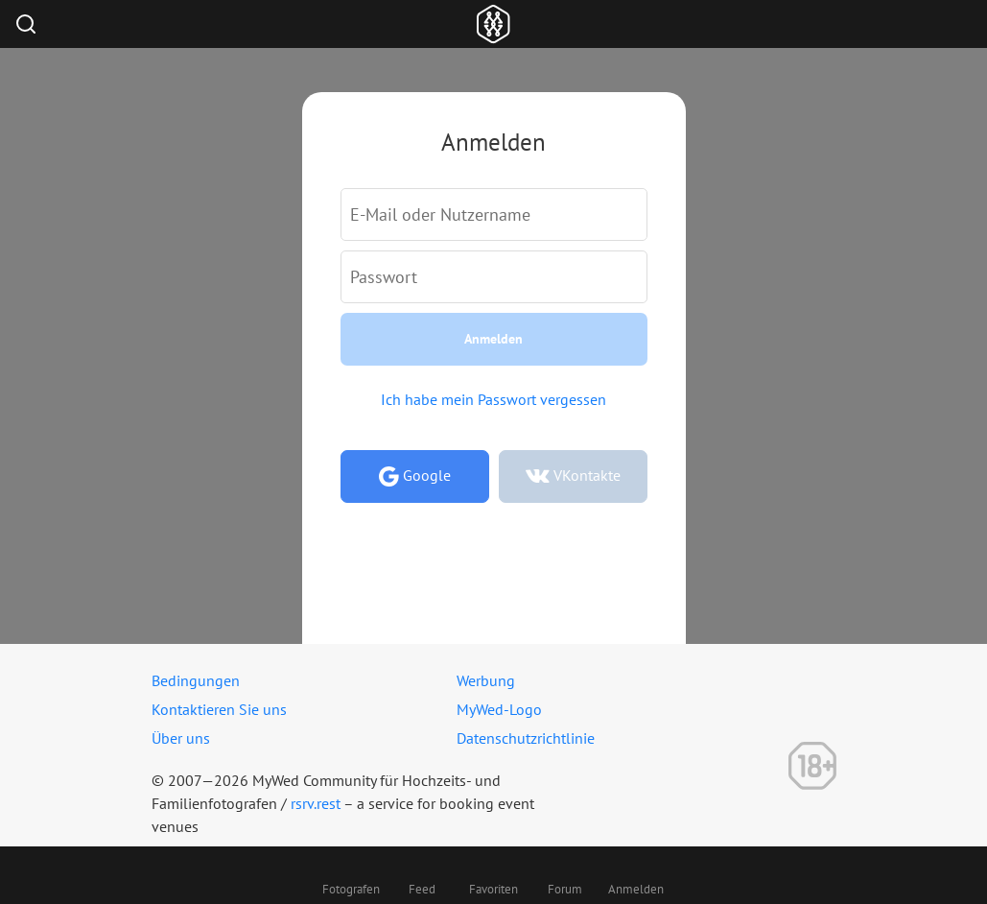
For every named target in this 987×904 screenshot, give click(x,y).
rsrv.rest (316, 803)
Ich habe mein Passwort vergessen (493, 399)
